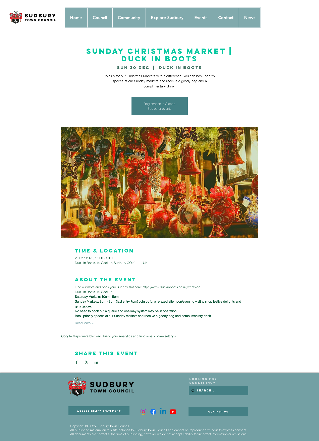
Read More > (84, 323)
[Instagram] (143, 412)
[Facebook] (153, 412)
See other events (159, 108)
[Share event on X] (87, 362)
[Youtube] (173, 412)
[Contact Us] (218, 411)
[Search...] (218, 390)
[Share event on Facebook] (77, 362)
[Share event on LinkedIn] (96, 362)
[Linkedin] (163, 412)
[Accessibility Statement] (98, 410)
